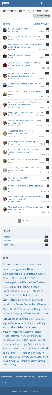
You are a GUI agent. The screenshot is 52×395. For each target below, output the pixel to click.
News (23, 335)
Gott (16, 309)
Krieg (42, 323)
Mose (15, 331)
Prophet (41, 339)
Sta (39, 348)
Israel (46, 313)
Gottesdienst (26, 309)
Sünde (45, 348)
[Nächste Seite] (31, 221)
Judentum (40, 318)
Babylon (22, 269)
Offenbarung (34, 335)
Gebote (27, 295)
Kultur (6, 327)
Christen (7, 278)
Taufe (6, 352)
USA (15, 356)
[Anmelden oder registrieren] (42, 3)
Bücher (41, 273)
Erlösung (14, 287)
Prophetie (9, 344)
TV (42, 352)
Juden (31, 318)
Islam (39, 313)
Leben (13, 327)
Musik (22, 331)
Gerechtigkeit (24, 299)
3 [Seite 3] (27, 220)
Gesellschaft (9, 304)
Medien (27, 327)
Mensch (36, 327)
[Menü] (48, 3)
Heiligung (17, 313)
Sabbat (40, 344)
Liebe (20, 327)
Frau (13, 295)
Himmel (32, 313)
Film (46, 291)
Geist (34, 295)
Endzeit (40, 282)
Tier (20, 352)
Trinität (37, 352)
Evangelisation (11, 290)
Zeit (33, 360)
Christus (30, 278)
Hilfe (25, 313)
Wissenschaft (23, 360)
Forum (6, 295)
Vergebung (30, 356)
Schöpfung (31, 348)
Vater (21, 356)
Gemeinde (10, 299)
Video (40, 356)
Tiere (24, 352)
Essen (35, 286)
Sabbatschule (10, 348)
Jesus (7, 318)
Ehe (19, 282)
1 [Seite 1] (19, 220)
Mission (7, 331)
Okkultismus (9, 339)
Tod (30, 352)
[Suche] (35, 3)
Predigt (32, 339)
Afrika (23, 264)
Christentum (18, 278)
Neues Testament (11, 335)
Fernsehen (37, 290)
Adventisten (11, 264)
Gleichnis (7, 309)
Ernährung (26, 286)
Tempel (13, 352)
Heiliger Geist (41, 309)
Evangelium (25, 291)
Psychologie (21, 344)
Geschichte (37, 299)
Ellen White (29, 282)
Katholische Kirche (20, 323)
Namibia (30, 331)
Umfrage (7, 356)
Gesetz (19, 304)
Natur (38, 331)
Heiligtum (7, 313)
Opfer (18, 339)
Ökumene (40, 360)
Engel (5, 286)
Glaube (41, 304)
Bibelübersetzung (28, 273)
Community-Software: (26, 391)
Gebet (19, 295)
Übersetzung (9, 364)
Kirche (35, 323)
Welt (45, 356)
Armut (38, 264)
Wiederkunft (9, 360)
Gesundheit (30, 304)
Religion (32, 344)
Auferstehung (10, 269)
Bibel (30, 269)
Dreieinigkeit (10, 282)
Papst (25, 339)
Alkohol (31, 264)
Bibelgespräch (11, 273)
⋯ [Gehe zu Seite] (23, 220)
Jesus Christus (20, 318)
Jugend (6, 323)
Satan (21, 348)
